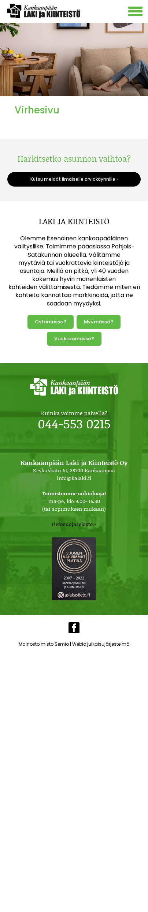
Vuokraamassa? (74, 338)
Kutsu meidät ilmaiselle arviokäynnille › (74, 179)
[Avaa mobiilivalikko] (136, 12)
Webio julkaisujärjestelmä (101, 644)
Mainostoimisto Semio (44, 644)
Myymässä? (98, 321)
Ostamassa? (50, 321)
